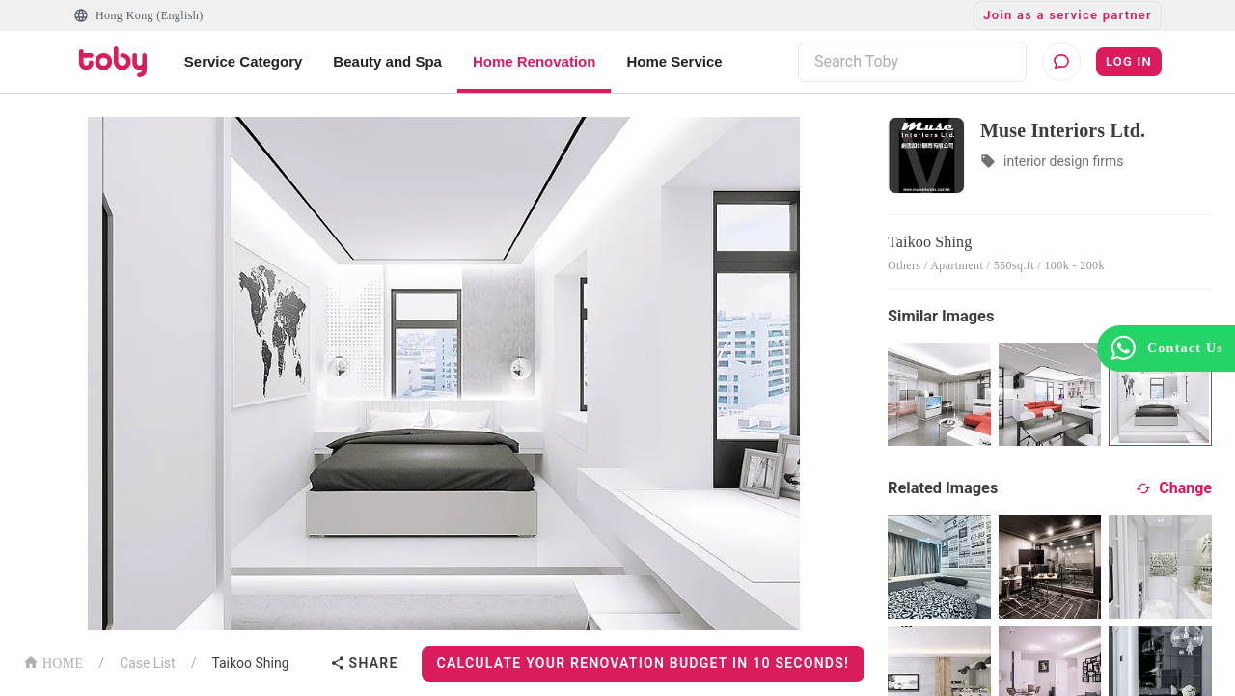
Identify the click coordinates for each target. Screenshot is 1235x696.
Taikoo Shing (249, 663)
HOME (53, 662)
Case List (148, 663)
